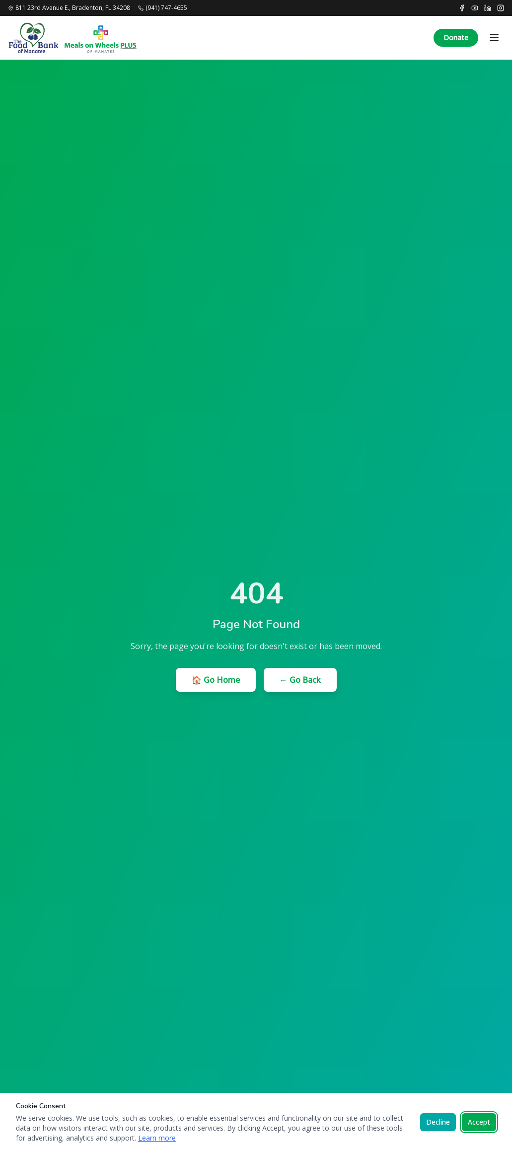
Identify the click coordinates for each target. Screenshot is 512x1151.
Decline (438, 1122)
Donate (455, 37)
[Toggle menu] (494, 38)
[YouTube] (474, 7)
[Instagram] (500, 7)
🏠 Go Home (216, 679)
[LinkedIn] (487, 7)
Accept (479, 1122)
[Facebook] (461, 7)
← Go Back (300, 679)
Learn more (157, 1138)
